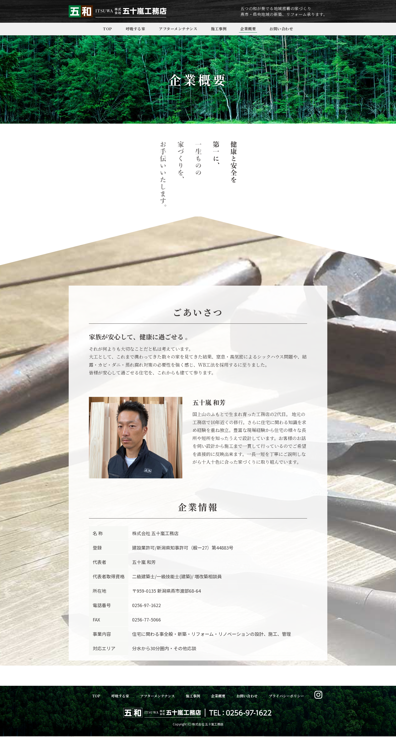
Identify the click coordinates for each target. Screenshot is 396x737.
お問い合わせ (281, 28)
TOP (107, 28)
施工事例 (219, 28)
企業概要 (248, 28)
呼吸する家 (135, 28)
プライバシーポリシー (286, 695)
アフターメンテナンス (178, 28)
